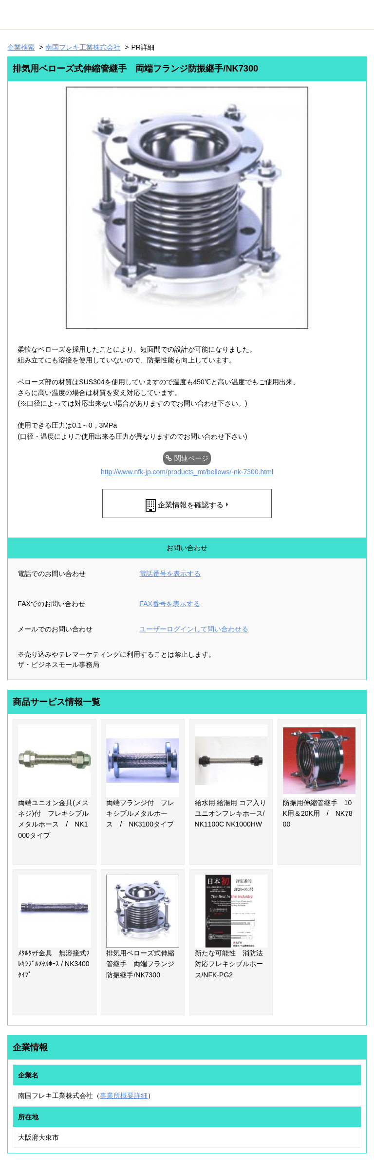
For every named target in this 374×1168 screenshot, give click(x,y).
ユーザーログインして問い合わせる (193, 629)
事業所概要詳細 (124, 1095)
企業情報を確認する (191, 505)
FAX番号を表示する (169, 604)
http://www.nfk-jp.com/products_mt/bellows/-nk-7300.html (187, 472)
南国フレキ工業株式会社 (82, 47)
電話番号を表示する (170, 573)
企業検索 (21, 47)
